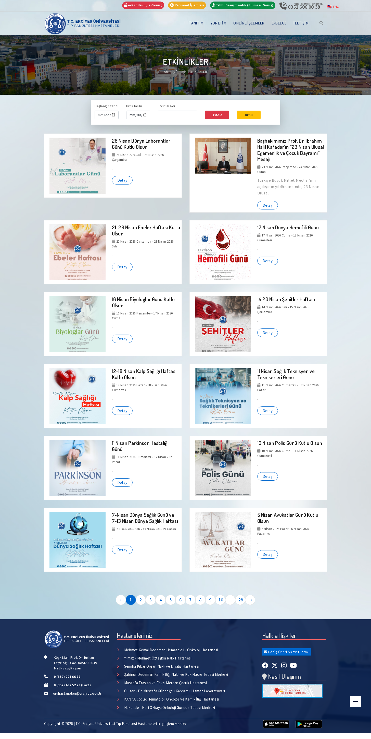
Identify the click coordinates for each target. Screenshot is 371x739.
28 (240, 600)
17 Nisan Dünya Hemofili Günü (288, 227)
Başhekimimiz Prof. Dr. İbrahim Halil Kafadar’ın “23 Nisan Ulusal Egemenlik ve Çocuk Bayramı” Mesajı (290, 150)
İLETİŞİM (300, 23)
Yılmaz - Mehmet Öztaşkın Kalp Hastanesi (158, 658)
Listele (217, 115)
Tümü (249, 115)
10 (221, 600)
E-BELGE (279, 23)
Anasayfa (171, 71)
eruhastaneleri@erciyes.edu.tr (77, 693)
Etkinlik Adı (166, 106)
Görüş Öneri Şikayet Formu (287, 652)
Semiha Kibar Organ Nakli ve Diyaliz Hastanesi (161, 666)
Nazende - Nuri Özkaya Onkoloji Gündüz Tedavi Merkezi (169, 707)
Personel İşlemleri (187, 5)
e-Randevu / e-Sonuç (143, 5)
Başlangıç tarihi (106, 106)
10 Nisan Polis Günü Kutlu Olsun (289, 443)
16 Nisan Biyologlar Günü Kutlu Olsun (143, 302)
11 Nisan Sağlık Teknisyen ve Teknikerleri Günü (286, 374)
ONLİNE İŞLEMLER (248, 23)
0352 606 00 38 (304, 7)
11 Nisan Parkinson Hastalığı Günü (140, 446)
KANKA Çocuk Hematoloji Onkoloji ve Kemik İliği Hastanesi (172, 699)
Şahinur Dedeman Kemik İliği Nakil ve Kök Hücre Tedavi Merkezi (176, 674)
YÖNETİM (218, 23)
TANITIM (196, 23)
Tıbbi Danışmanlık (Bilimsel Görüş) (243, 5)
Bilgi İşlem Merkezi (173, 724)
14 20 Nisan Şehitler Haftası (286, 299)
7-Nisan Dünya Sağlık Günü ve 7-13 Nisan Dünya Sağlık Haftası (145, 518)
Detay (122, 180)
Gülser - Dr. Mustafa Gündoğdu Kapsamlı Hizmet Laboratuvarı (174, 691)
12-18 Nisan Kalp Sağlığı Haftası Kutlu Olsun (144, 374)
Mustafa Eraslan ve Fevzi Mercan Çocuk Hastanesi (165, 683)
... (230, 600)
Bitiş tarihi (134, 106)
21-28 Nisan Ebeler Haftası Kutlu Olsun (146, 230)
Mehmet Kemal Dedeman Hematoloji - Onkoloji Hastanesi (171, 650)
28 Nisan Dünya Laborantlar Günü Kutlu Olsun (141, 144)
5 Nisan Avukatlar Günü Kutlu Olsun (287, 518)
